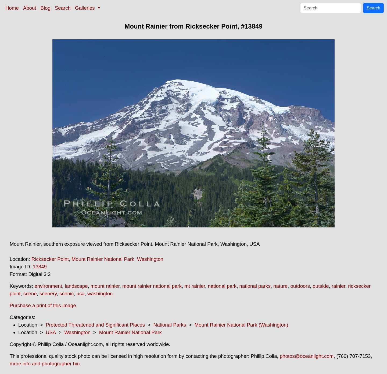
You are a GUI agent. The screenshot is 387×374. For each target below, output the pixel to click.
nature (280, 286)
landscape (76, 286)
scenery (48, 293)
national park (222, 286)
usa (81, 293)
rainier (338, 286)
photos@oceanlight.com (307, 356)
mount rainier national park (152, 286)
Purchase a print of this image (43, 305)
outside (321, 286)
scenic (66, 293)
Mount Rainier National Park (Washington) (241, 325)
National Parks (169, 325)
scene (30, 293)
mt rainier (194, 286)
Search (63, 8)
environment (48, 286)
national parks (255, 286)
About (29, 8)
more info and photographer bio (45, 363)
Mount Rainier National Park (102, 259)
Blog (46, 8)
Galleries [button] (85, 8)
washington (100, 293)
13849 (40, 266)
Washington (150, 259)
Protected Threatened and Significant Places (95, 325)
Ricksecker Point (50, 259)
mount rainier (105, 286)
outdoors (300, 286)
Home (12, 8)
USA (51, 332)
